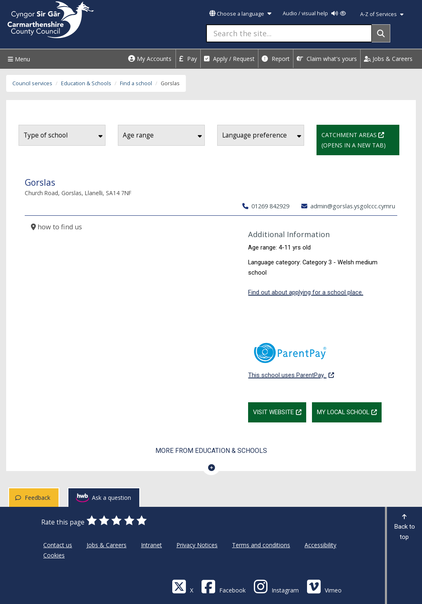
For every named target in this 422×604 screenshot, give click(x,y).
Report (276, 59)
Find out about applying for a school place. (305, 292)
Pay (188, 59)
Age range (162, 135)
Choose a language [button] (240, 13)
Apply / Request (229, 59)
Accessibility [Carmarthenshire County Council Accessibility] (320, 545)
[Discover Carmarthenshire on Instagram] (276, 586)
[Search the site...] (289, 33)
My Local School (349, 411)
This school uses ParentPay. (291, 356)
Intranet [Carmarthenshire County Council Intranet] (151, 545)
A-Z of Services (381, 14)
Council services (32, 83)
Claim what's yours (327, 59)
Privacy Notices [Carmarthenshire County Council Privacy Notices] (197, 545)
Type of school (63, 135)
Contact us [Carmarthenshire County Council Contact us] (57, 545)
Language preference (261, 135)
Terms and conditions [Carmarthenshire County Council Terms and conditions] (261, 545)
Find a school (136, 83)
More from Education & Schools (211, 451)
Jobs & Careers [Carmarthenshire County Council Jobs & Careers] (107, 545)
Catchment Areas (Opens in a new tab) (360, 139)
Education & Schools (86, 83)
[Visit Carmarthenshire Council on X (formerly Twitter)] (182, 586)
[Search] (381, 33)
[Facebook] (223, 586)
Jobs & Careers (388, 59)
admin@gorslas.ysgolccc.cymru (348, 206)
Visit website (279, 411)
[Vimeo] (324, 586)
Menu (18, 59)
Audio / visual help (314, 13)
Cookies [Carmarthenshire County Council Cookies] (54, 555)
